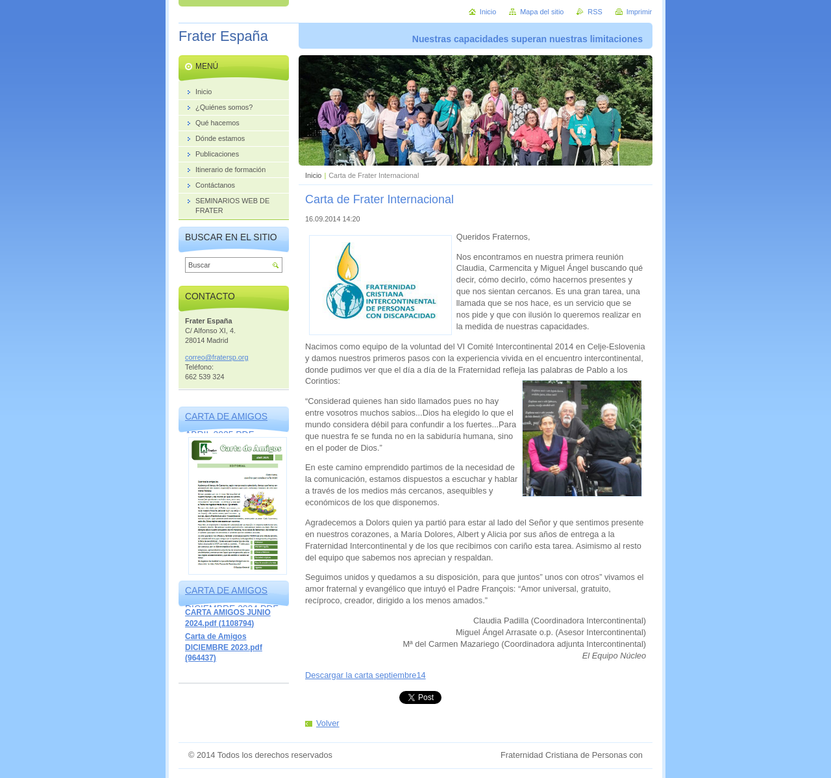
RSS (595, 12)
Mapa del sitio (542, 12)
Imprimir (639, 12)
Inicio (313, 175)
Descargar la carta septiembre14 (365, 675)
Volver (328, 723)
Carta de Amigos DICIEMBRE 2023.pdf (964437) (223, 647)
